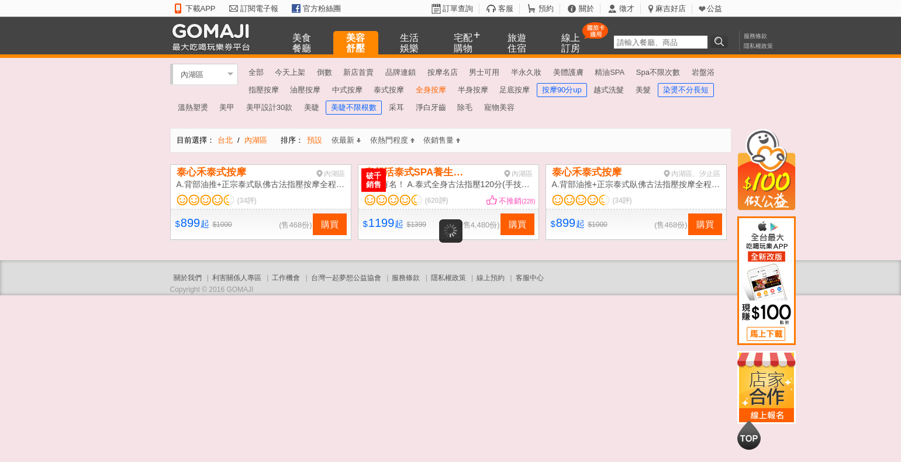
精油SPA (609, 72)
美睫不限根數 (354, 107)
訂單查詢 (458, 8)
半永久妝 (526, 72)
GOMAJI (214, 36)
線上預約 (491, 278)
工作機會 (286, 278)
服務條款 (755, 36)
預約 (546, 8)
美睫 (311, 107)
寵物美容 (499, 107)
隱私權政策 (758, 46)
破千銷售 (373, 180)
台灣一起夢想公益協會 (346, 278)
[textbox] (660, 42)
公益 (714, 8)
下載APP (200, 8)
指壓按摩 (263, 89)
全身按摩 (431, 89)
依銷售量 (441, 140)
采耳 (396, 107)
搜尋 (720, 41)
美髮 (643, 89)
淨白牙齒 (431, 107)
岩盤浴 (703, 72)
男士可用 (484, 72)
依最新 (346, 140)
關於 (586, 8)
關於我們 (188, 278)
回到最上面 (749, 435)
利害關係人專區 (236, 278)
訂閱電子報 (259, 8)
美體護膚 (568, 72)
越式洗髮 (608, 89)
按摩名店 (442, 72)
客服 (505, 8)
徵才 (626, 8)
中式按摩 (347, 89)
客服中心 (530, 278)
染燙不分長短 (686, 89)
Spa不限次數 (658, 72)
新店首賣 (358, 72)
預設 (314, 140)
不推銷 (517, 200)
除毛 (464, 107)
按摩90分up (562, 89)
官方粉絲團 (322, 8)
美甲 (226, 107)
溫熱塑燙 (193, 107)
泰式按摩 (389, 89)
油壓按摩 (305, 89)
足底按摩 (514, 89)
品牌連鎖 (400, 72)
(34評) (247, 200)
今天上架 (290, 72)
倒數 (324, 72)
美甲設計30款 (269, 107)
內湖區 (192, 74)
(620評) (436, 200)
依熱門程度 (392, 140)
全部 (256, 72)
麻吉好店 (670, 8)
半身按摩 (473, 89)
